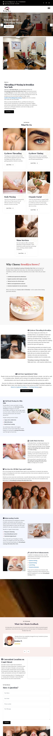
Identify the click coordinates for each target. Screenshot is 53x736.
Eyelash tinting (33, 562)
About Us (13, 387)
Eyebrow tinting (33, 560)
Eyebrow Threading (13, 153)
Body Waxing (10, 197)
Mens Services (23, 240)
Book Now (7, 722)
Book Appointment (26, 391)
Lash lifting (32, 565)
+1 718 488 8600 (21, 1)
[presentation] (1, 25)
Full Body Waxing (33, 387)
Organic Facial (35, 197)
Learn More (8, 27)
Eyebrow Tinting (36, 153)
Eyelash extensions (34, 567)
